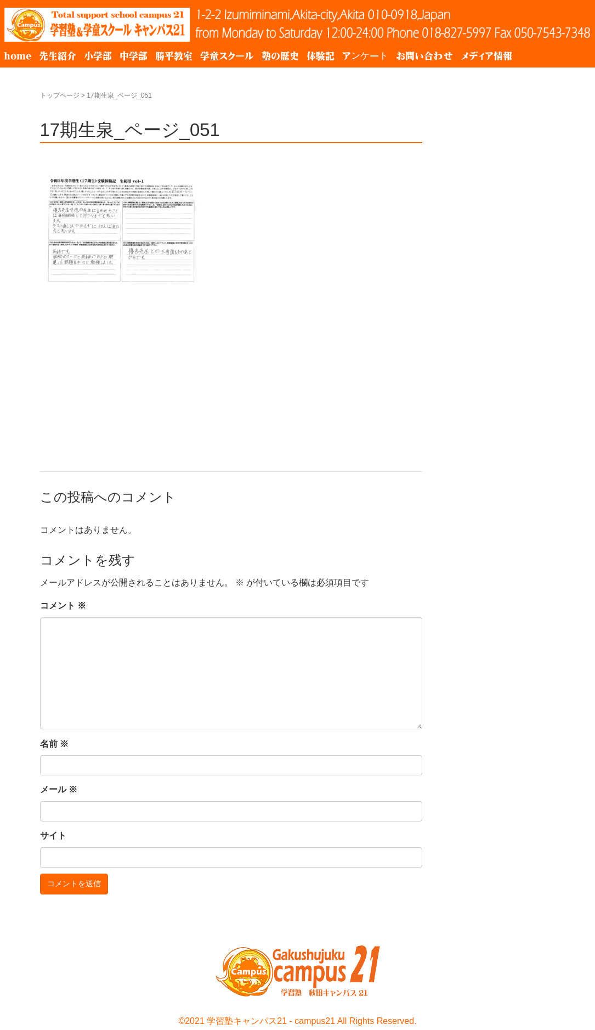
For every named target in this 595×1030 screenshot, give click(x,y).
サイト (53, 835)
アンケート (365, 55)
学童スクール (227, 55)
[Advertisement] (231, 370)
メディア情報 (486, 55)
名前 (54, 743)
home (17, 55)
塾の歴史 (280, 55)
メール (58, 789)
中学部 (134, 55)
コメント (63, 605)
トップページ (60, 95)
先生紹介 (57, 55)
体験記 (321, 55)
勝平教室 (173, 55)
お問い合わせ (424, 55)
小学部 (98, 55)
